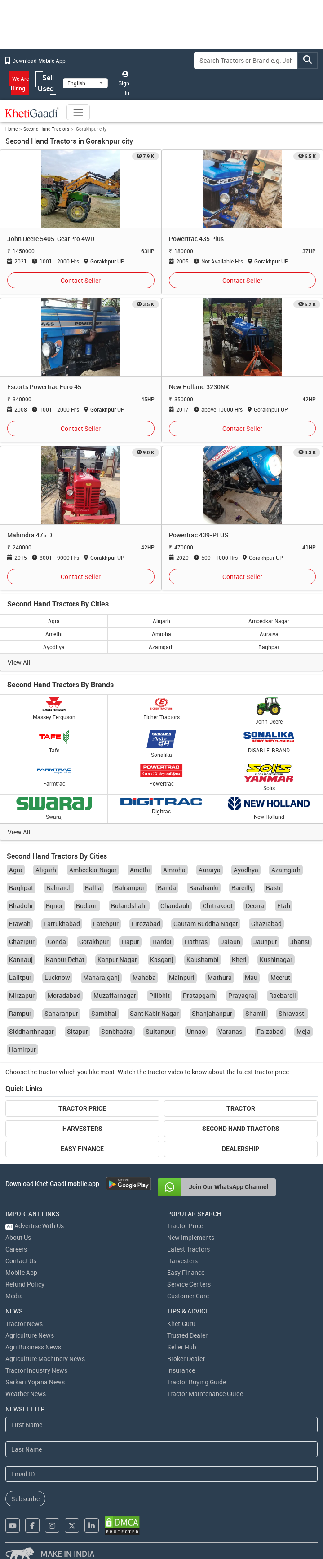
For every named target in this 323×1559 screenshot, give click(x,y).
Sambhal (104, 1013)
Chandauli (175, 905)
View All (19, 662)
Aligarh (161, 620)
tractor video (165, 1071)
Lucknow (57, 977)
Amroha (161, 633)
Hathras (196, 941)
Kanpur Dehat (65, 959)
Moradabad (64, 995)
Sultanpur (160, 1031)
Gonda (57, 941)
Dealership (240, 1148)
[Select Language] (85, 83)
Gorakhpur (94, 941)
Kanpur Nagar (117, 959)
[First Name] (161, 1424)
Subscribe (25, 1498)
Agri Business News (33, 1347)
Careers (16, 1249)
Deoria (255, 905)
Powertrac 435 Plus (196, 238)
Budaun (87, 905)
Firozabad (146, 923)
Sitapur (77, 1031)
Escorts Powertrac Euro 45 (44, 386)
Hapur (130, 941)
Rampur (20, 1013)
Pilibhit (159, 995)
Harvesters (82, 1128)
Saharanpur (61, 1013)
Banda (167, 887)
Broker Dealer (186, 1358)
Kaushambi (202, 959)
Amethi (53, 633)
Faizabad (270, 1031)
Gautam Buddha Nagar (205, 923)
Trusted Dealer (187, 1335)
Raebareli (282, 995)
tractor (48, 1071)
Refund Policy (24, 1284)
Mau (251, 977)
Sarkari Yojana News (35, 1382)
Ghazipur (22, 941)
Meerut (280, 977)
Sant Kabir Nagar (154, 1013)
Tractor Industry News (36, 1370)
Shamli (255, 1013)
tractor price (271, 1071)
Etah (283, 905)
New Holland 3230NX (199, 386)
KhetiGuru (181, 1323)
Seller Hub (181, 1347)
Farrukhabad (62, 923)
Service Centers (189, 1284)
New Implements (190, 1237)
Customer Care (188, 1295)
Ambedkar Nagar (268, 620)
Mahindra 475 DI (30, 535)
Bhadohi (21, 905)
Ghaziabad (266, 923)
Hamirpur (22, 1049)
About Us (18, 1237)
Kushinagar (276, 959)
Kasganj (161, 959)
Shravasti (292, 1013)
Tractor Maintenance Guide (205, 1393)
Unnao (196, 1031)
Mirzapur (22, 995)
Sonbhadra (117, 1031)
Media (14, 1295)
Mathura (220, 977)
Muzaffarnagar (114, 995)
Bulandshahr (129, 905)
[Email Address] (161, 1474)
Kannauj (21, 959)
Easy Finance (82, 1148)
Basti (273, 887)
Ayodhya (54, 646)
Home (11, 129)
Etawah (20, 923)
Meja (303, 1031)
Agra (54, 620)
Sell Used (45, 83)
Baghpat (268, 646)
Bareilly (242, 887)
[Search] (246, 60)
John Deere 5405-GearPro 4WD (50, 238)
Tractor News (24, 1323)
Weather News (25, 1393)
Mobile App (21, 1272)
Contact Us (20, 1260)
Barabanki (203, 887)
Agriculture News (29, 1335)
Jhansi (300, 941)
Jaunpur (265, 941)
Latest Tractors (188, 1249)
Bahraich (59, 887)
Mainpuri (182, 977)
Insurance (181, 1370)
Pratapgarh (199, 995)
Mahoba (144, 977)
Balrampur (130, 887)
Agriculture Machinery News (45, 1358)
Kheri (239, 959)
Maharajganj (101, 977)
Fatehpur (106, 923)
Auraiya (269, 633)
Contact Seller (81, 280)
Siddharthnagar (31, 1031)
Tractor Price (82, 1108)
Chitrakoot (218, 905)
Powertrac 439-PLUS (199, 535)
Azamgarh (161, 646)
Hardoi (162, 941)
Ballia (93, 887)
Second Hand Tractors (46, 129)
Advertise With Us (34, 1225)
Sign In (124, 83)
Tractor (240, 1108)
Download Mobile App (35, 60)
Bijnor (54, 905)
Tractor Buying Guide (196, 1382)
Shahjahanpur (212, 1013)
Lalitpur (20, 977)
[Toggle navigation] (78, 112)
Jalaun (230, 941)
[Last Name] (161, 1449)
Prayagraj (242, 995)
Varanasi (231, 1031)
